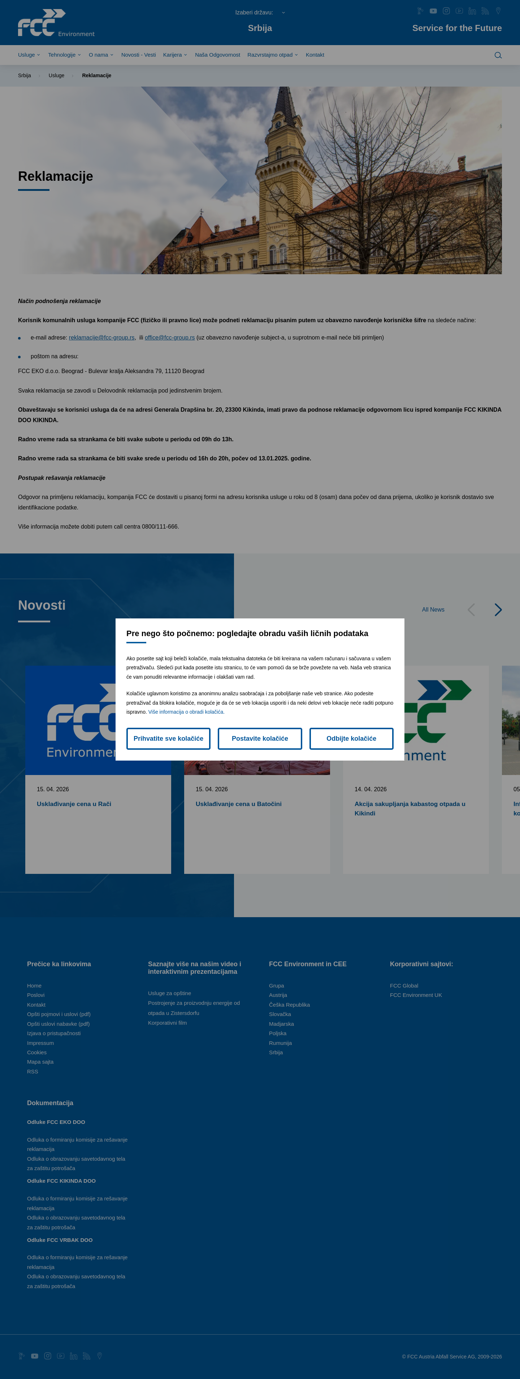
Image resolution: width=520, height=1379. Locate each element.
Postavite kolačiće (260, 738)
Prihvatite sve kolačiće (168, 738)
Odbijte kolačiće (351, 738)
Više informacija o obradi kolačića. (186, 712)
